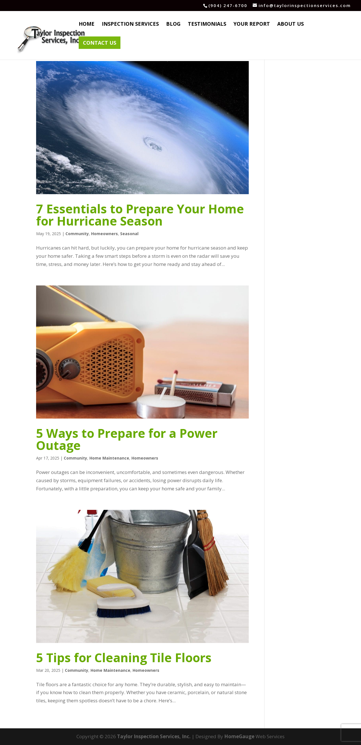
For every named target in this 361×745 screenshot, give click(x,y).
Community (77, 233)
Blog (173, 24)
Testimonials (207, 24)
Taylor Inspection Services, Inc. (154, 736)
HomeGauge (239, 736)
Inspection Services (130, 24)
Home (86, 24)
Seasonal (129, 233)
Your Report (252, 24)
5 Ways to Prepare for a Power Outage (126, 439)
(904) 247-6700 (227, 5)
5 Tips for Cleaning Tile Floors (124, 657)
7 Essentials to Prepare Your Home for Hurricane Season (140, 214)
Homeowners (104, 233)
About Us (290, 24)
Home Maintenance (109, 458)
